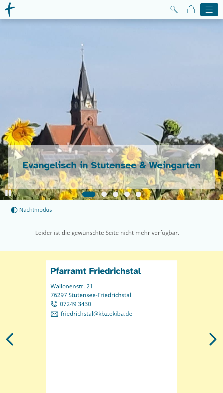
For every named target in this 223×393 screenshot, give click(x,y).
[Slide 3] (115, 194)
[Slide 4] (127, 194)
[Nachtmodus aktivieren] (31, 209)
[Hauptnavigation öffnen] (209, 10)
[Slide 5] (138, 194)
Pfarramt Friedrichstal (96, 271)
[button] (8, 193)
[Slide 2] (104, 194)
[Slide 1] (88, 194)
